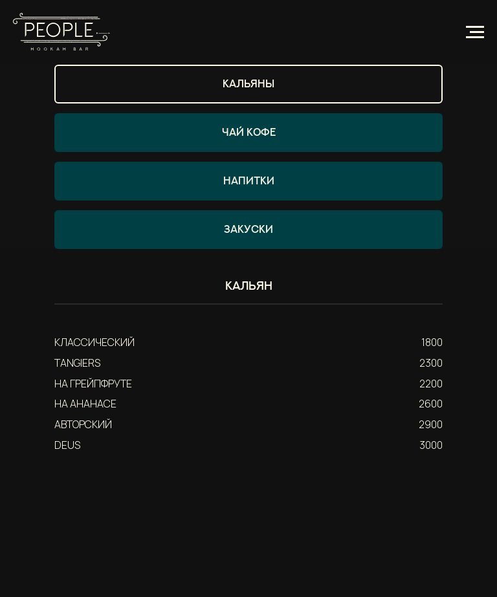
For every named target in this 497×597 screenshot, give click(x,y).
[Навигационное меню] (475, 32)
